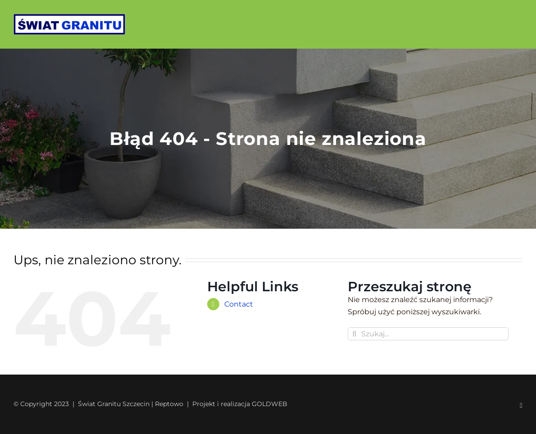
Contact (238, 304)
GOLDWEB (269, 404)
